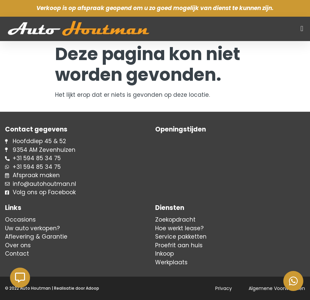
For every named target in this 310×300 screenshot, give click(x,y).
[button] (302, 28)
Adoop (92, 288)
